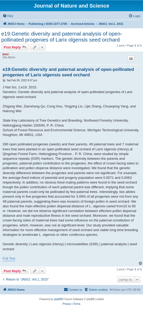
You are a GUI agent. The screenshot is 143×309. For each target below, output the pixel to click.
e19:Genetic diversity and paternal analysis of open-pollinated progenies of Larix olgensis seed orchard (61, 37)
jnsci (6, 54)
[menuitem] (8, 16)
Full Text (9, 258)
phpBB (58, 299)
